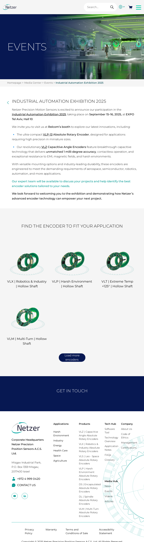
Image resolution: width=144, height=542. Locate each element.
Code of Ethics (125, 436)
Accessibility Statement (106, 531)
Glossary (110, 459)
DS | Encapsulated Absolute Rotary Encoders (90, 488)
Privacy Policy (29, 531)
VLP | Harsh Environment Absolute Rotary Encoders (88, 474)
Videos (109, 496)
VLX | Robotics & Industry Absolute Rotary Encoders (89, 448)
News (108, 486)
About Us (126, 429)
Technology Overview (111, 439)
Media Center (32, 82)
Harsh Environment (61, 433)
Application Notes (111, 448)
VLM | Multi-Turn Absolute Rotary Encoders (89, 512)
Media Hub (111, 481)
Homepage (14, 82)
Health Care (60, 450)
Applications (61, 423)
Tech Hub (110, 423)
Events (48, 82)
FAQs (108, 454)
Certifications (129, 447)
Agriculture (60, 460)
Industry (58, 440)
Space (57, 455)
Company (127, 423)
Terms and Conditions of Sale (77, 531)
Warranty (51, 529)
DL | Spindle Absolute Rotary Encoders (88, 500)
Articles (109, 501)
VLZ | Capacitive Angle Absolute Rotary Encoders (88, 435)
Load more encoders (72, 357)
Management (129, 442)
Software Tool (110, 431)
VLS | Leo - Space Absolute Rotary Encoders (89, 460)
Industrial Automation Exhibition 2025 (79, 82)
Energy (57, 445)
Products (84, 423)
